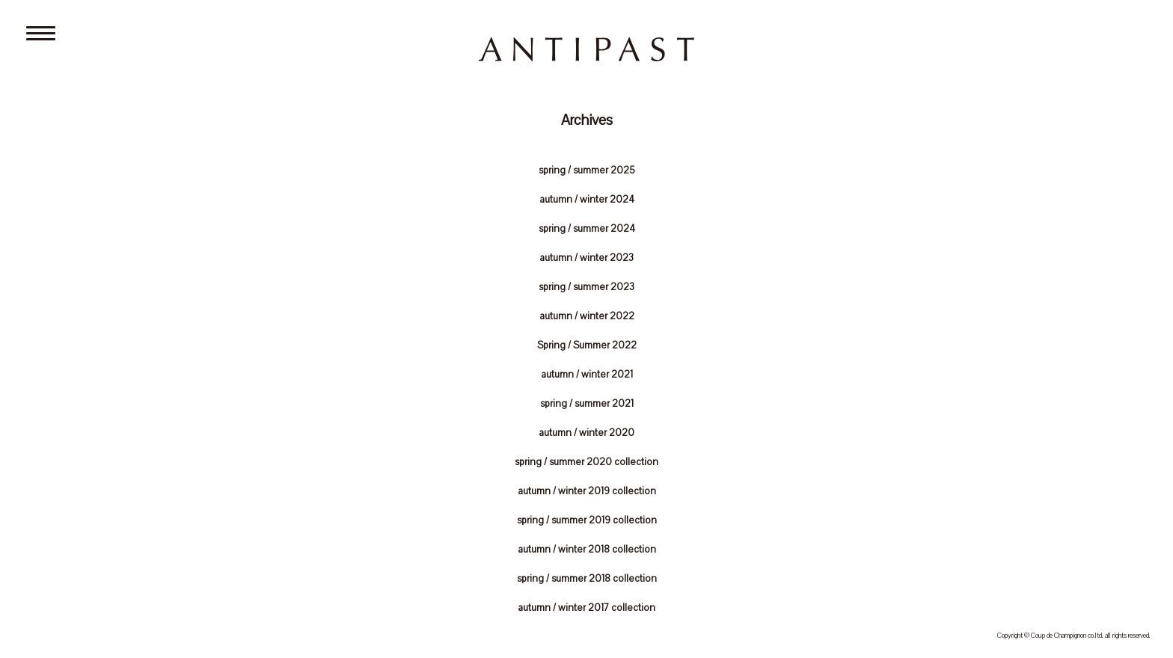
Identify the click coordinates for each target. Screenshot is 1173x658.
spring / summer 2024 (587, 229)
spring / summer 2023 (586, 287)
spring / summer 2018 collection (587, 578)
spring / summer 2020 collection (586, 462)
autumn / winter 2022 (586, 316)
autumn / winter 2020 (586, 433)
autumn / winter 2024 (586, 199)
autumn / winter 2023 (586, 258)
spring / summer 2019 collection (587, 520)
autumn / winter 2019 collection (587, 491)
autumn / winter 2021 (587, 374)
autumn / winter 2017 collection (586, 608)
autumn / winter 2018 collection (587, 549)
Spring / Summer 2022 (587, 345)
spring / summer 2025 (587, 170)
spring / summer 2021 (587, 404)
